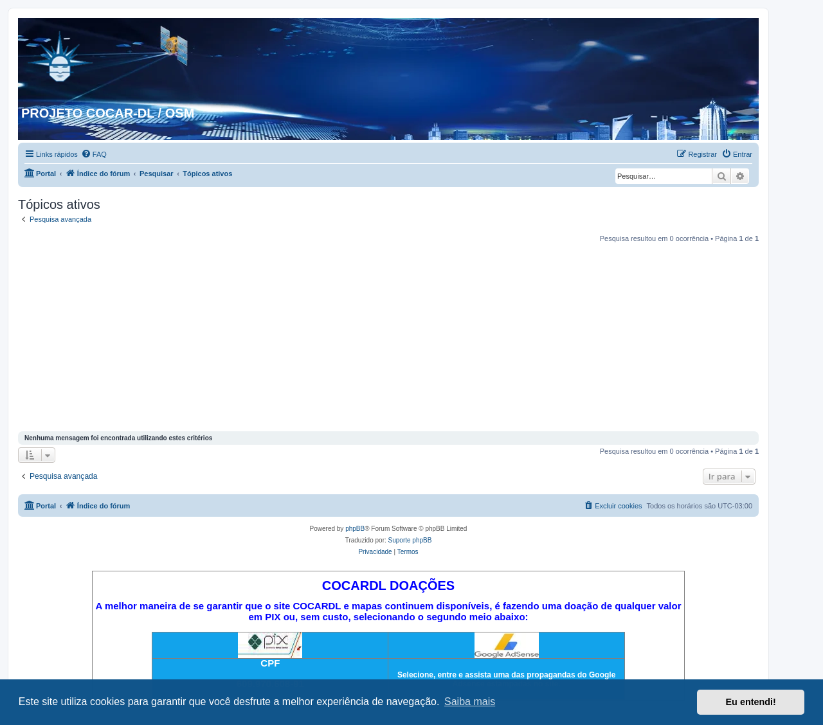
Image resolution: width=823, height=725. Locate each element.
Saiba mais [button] (469, 701)
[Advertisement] (388, 339)
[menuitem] (94, 154)
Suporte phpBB (410, 540)
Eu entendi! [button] (751, 702)
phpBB (355, 528)
